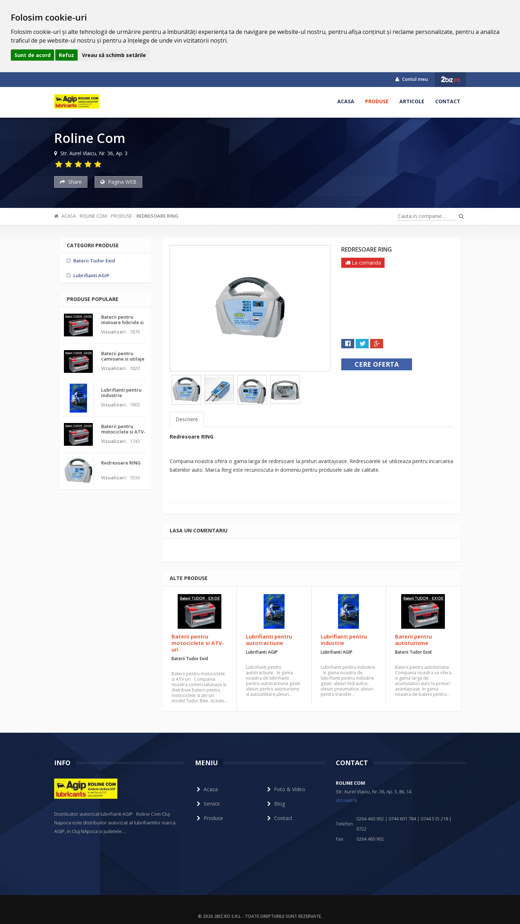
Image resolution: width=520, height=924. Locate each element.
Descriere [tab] (187, 419)
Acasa (345, 101)
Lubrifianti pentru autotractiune (269, 639)
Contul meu (411, 79)
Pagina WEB (118, 181)
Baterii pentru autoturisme (413, 639)
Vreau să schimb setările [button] (114, 55)
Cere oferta (377, 364)
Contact (447, 101)
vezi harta (346, 800)
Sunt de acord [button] (32, 55)
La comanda (363, 262)
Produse (377, 101)
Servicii (207, 803)
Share (71, 181)
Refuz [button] (66, 55)
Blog (275, 803)
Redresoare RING (157, 216)
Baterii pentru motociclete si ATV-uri (198, 643)
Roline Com (93, 216)
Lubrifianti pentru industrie (344, 639)
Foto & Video (285, 789)
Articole (411, 101)
